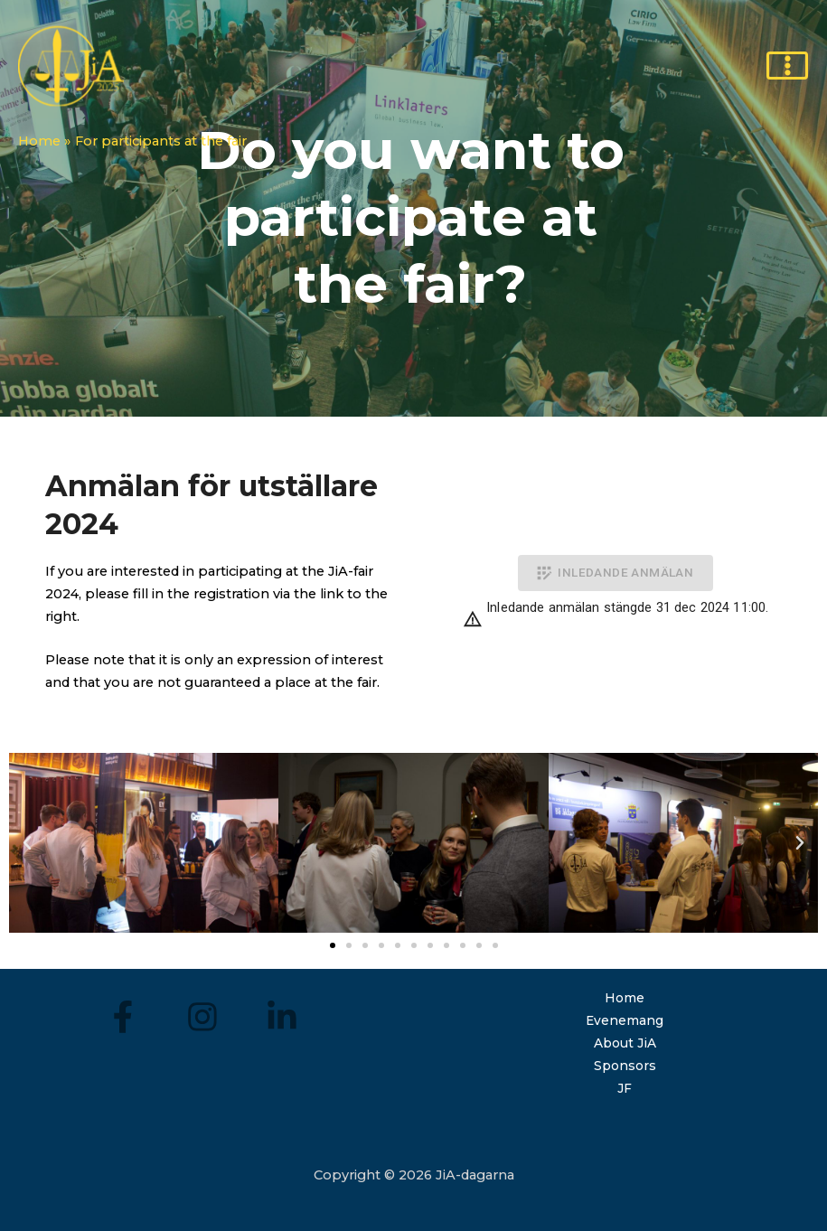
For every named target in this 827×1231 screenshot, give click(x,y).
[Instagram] (202, 1016)
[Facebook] (123, 1016)
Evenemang (624, 1020)
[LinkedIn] (280, 1016)
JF (625, 1087)
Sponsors (624, 1065)
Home (625, 998)
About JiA (624, 1043)
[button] (332, 945)
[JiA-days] (72, 68)
